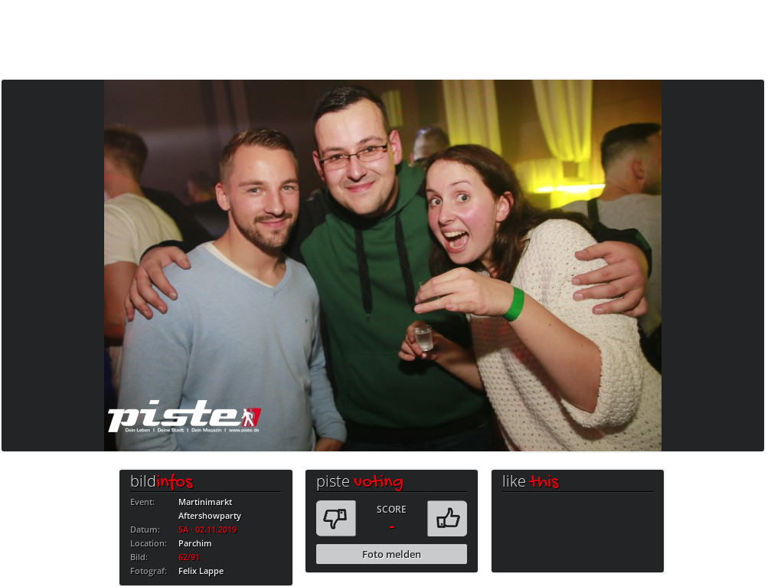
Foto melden (391, 554)
